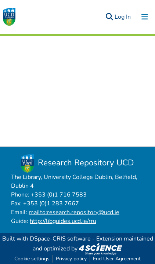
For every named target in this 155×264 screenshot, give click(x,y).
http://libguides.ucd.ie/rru (63, 221)
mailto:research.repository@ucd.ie (74, 212)
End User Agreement (117, 258)
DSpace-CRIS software (60, 239)
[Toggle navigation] (144, 17)
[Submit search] (109, 16)
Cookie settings (32, 258)
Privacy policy (71, 258)
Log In (123, 17)
